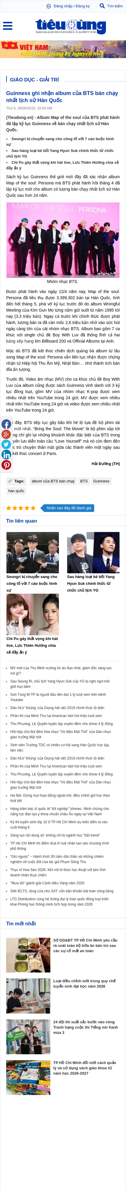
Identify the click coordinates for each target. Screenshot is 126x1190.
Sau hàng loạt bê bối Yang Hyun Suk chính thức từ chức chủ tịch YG (91, 583)
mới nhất (22, 428)
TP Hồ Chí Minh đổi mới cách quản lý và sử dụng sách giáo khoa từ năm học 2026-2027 (84, 1068)
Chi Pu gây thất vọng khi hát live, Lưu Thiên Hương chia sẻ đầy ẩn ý (32, 645)
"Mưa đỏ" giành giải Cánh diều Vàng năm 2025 (47, 883)
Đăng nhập (63, 6)
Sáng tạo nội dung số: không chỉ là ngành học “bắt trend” (55, 835)
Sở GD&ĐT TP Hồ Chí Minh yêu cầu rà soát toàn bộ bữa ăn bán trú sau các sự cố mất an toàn (85, 945)
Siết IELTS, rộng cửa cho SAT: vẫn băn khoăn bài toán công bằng (61, 891)
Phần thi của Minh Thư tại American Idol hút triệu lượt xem (56, 716)
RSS (116, 1171)
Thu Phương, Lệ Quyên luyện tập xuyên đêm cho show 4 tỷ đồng (61, 724)
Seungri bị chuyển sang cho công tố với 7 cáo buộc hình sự (31, 583)
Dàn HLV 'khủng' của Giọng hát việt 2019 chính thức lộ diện (57, 708)
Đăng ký (83, 6)
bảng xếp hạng (20, 341)
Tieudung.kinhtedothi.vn (52, 1159)
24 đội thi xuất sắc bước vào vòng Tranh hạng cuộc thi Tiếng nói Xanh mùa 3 (85, 1027)
